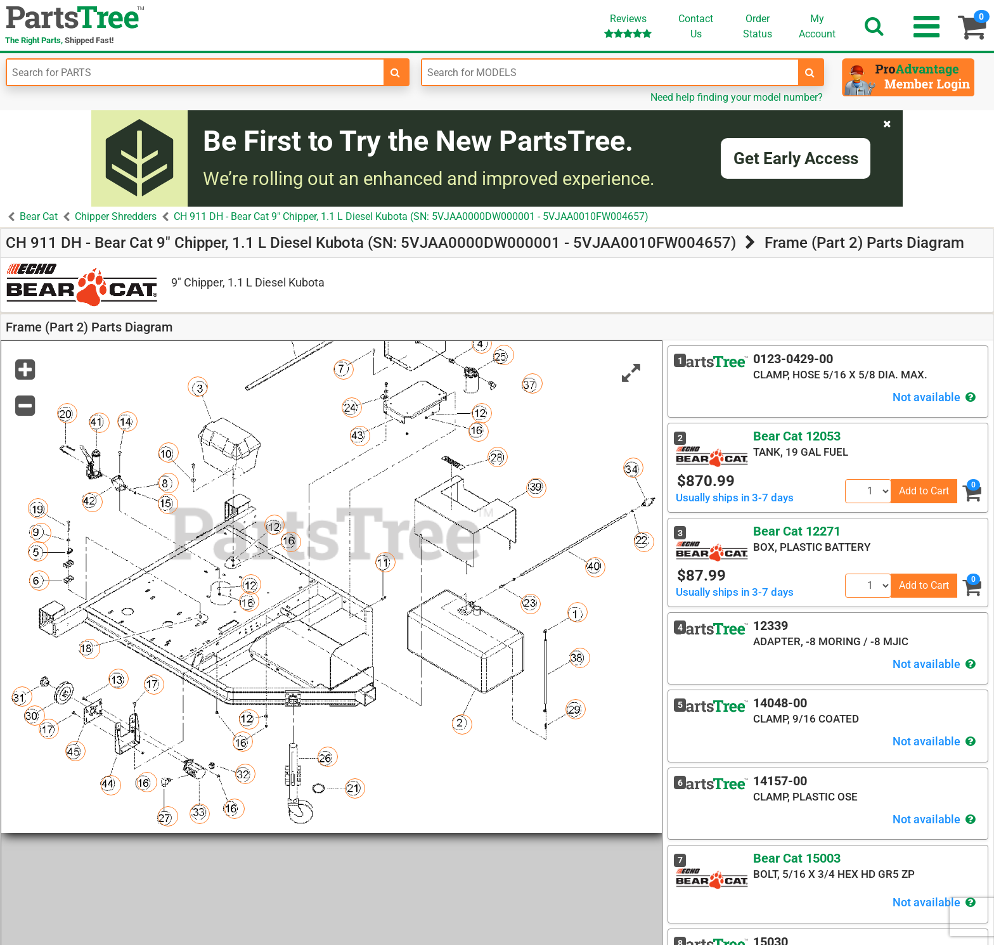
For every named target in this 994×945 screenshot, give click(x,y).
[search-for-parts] (395, 72)
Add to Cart (924, 491)
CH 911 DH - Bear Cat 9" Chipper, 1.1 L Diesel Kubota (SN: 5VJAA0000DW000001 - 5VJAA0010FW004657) (411, 216)
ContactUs (695, 26)
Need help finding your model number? (736, 97)
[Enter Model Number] (610, 72)
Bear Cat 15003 (797, 858)
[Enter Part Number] (195, 72)
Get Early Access (795, 158)
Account (817, 26)
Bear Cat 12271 (797, 531)
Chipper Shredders (116, 216)
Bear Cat (39, 216)
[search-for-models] (810, 72)
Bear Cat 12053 (797, 436)
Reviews (628, 26)
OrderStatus (757, 26)
